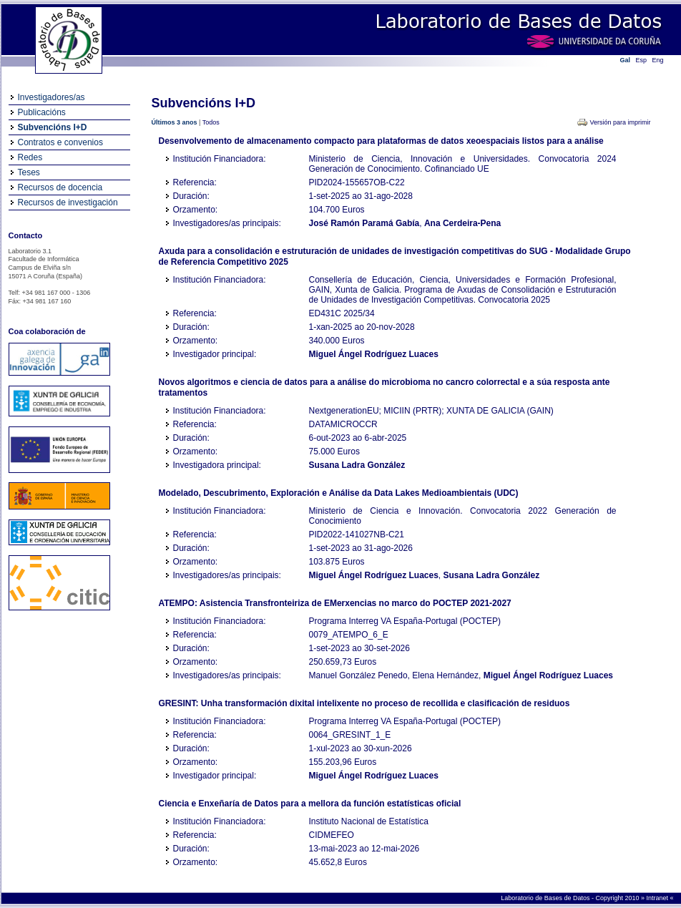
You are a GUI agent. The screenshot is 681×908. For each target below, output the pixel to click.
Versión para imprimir (619, 122)
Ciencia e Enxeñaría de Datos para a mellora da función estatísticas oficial (310, 804)
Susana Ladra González (357, 465)
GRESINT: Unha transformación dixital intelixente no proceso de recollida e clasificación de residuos (364, 703)
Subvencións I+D (52, 127)
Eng (658, 60)
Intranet (658, 898)
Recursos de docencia (60, 187)
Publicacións (42, 112)
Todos (211, 122)
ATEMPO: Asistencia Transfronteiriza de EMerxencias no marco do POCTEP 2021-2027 (335, 603)
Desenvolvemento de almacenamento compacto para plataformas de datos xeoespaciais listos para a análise (381, 141)
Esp (641, 60)
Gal (625, 60)
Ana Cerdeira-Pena (462, 223)
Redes (30, 157)
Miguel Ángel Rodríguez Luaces (374, 354)
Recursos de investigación (68, 202)
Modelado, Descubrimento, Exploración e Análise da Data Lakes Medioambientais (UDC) (339, 493)
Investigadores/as (51, 97)
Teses (29, 172)
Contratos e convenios (60, 142)
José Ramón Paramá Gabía (364, 223)
